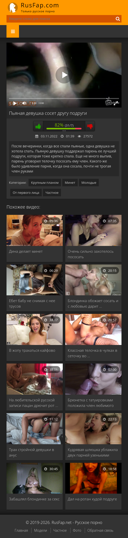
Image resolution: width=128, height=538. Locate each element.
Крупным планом (44, 182)
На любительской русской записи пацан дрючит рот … (33, 402)
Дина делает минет (25, 251)
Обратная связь (101, 530)
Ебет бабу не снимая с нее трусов (32, 303)
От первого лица (26, 192)
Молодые (89, 182)
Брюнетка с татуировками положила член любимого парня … (91, 402)
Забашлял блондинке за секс (34, 498)
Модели (40, 530)
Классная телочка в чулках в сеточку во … (92, 353)
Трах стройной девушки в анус (31, 452)
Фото (77, 530)
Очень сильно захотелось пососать (91, 254)
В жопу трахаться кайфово (32, 350)
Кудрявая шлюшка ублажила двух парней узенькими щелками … (93, 452)
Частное (52, 192)
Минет (70, 182)
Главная (21, 530)
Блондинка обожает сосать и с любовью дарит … (93, 303)
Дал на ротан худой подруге (92, 498)
